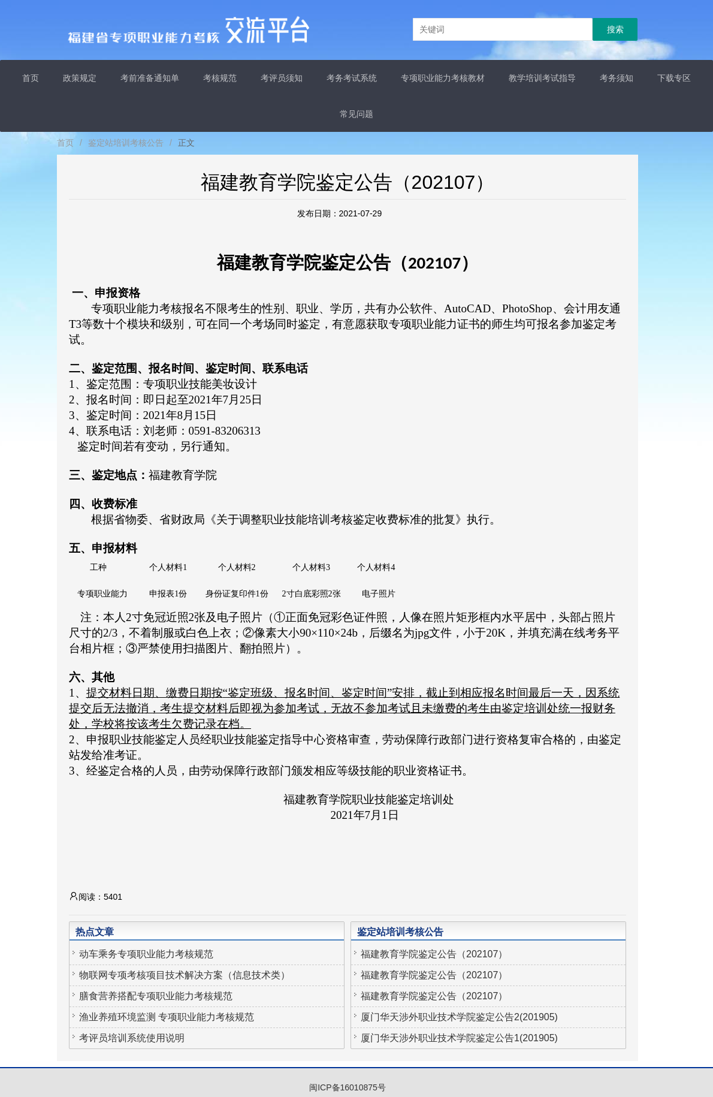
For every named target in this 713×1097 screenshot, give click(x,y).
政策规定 (79, 78)
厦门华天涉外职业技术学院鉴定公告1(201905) (459, 1038)
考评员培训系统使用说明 (132, 1038)
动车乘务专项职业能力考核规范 (146, 954)
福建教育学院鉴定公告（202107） (434, 954)
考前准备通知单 (149, 78)
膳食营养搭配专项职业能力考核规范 (155, 996)
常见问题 (356, 114)
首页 (30, 78)
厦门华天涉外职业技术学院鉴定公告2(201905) (459, 1017)
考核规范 (220, 78)
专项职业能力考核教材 (443, 78)
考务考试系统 (352, 78)
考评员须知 (282, 78)
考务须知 (616, 78)
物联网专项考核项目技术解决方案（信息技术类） (184, 975)
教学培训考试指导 (542, 78)
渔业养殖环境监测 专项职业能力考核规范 (166, 1017)
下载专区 (674, 78)
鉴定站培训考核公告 (126, 142)
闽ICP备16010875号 (347, 1087)
